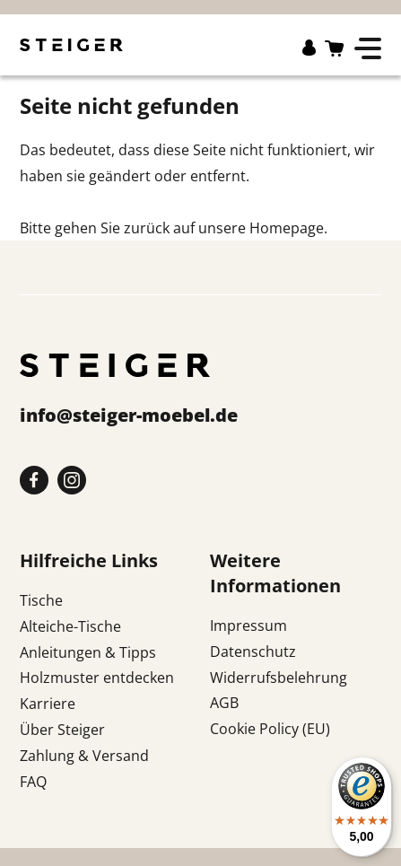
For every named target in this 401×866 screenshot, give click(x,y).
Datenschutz (253, 651)
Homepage (286, 228)
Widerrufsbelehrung (278, 677)
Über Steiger (62, 729)
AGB (224, 703)
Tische (41, 600)
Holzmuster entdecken (97, 677)
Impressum (248, 625)
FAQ (33, 782)
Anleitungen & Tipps (88, 652)
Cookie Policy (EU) (270, 729)
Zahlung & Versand (84, 755)
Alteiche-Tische (70, 626)
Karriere (47, 703)
